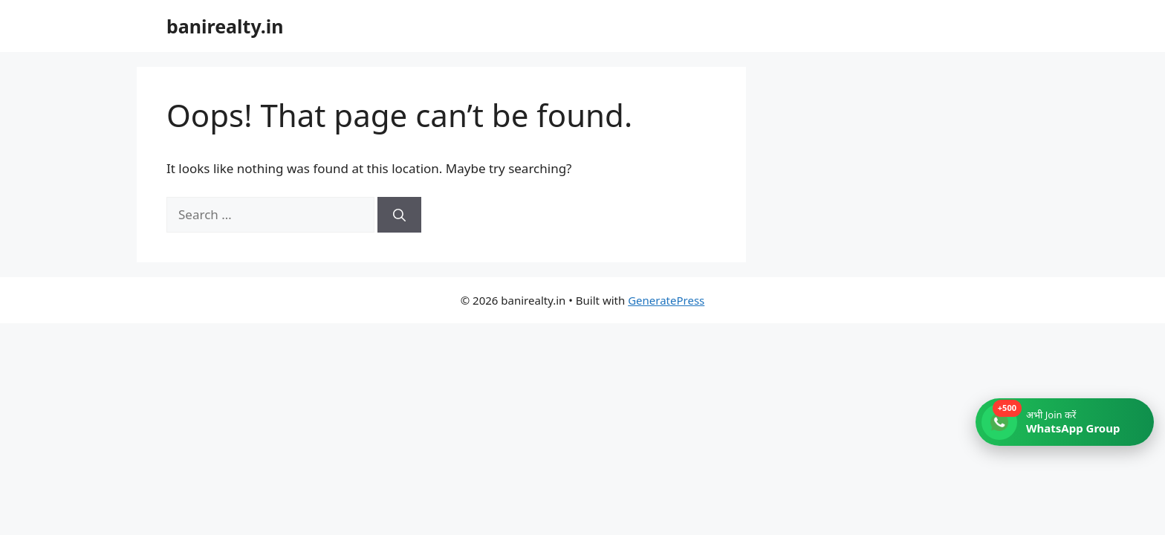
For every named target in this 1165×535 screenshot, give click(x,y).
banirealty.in (224, 26)
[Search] (399, 215)
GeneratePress (666, 300)
